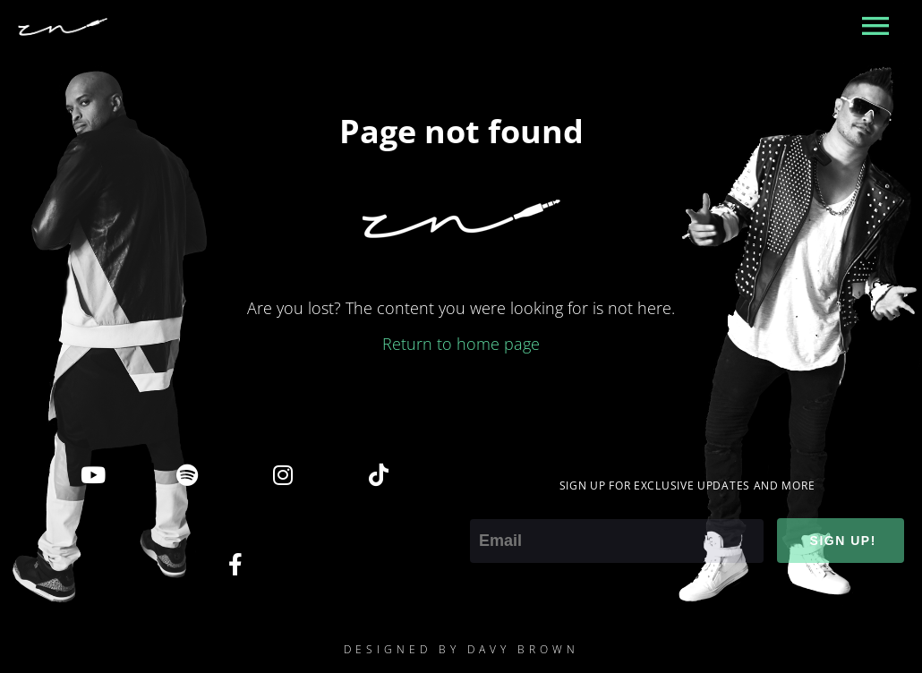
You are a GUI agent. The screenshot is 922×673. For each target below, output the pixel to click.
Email (489, 506)
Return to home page (461, 343)
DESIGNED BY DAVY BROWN (461, 649)
